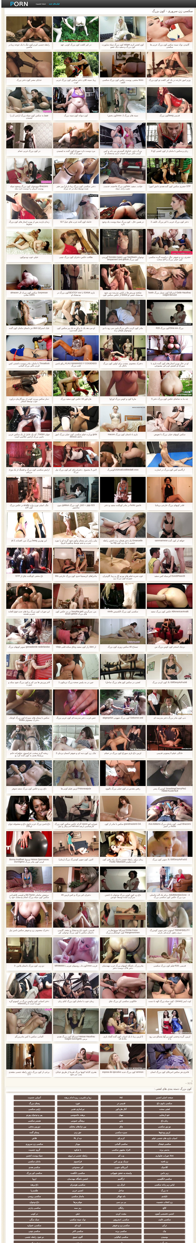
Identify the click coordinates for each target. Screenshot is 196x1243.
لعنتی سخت (113, 1103)
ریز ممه (173, 1173)
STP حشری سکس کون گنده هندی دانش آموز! (168, 186)
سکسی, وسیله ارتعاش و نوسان (113, 1203)
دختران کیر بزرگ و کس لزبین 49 (74, 895)
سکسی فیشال (112, 1126)
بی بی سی (143, 1167)
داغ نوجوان (83, 1167)
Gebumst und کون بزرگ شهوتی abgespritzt (121, 718)
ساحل (23, 1155)
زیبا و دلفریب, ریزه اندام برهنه (112, 1097)
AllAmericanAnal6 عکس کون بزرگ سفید (168, 611)
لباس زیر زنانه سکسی (173, 1155)
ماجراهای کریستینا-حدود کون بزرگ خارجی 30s (75, 576)
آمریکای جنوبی (143, 1144)
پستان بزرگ (143, 1103)
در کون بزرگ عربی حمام (28, 151)
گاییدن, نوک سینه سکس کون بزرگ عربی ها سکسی (168, 46)
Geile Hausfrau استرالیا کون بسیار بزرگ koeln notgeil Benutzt (168, 294)
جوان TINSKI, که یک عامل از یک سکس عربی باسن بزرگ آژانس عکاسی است (27, 435)
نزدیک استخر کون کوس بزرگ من (168, 647)
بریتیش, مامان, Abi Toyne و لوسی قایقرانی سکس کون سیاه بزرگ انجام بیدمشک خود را (27, 896)
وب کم (23, 1132)
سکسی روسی (23, 1161)
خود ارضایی (173, 1109)
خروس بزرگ (23, 1207)
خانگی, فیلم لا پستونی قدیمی (168, 753)
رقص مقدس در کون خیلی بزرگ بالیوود (121, 789)
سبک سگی (83, 1179)
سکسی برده (83, 1185)
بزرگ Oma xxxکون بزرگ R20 (168, 328)
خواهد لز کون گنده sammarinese (168, 540)
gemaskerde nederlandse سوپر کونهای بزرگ (28, 647)
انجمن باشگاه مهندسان (53, 1150)
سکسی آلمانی (83, 1126)
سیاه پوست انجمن (143, 1138)
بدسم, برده (173, 1132)
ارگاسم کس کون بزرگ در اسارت (168, 470)
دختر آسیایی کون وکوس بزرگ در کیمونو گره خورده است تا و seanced (28, 1002)
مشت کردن (83, 1173)
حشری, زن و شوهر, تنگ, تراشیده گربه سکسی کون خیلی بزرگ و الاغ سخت (168, 258)
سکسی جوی (83, 1207)
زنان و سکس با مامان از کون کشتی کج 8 (168, 151)
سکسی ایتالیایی (143, 1190)
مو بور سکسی (113, 1115)
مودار (53, 1126)
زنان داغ (53, 1109)
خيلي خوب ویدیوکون (28, 257)
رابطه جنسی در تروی (173, 1138)
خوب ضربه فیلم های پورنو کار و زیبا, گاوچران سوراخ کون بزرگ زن (121, 577)
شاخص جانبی (52, 1239)
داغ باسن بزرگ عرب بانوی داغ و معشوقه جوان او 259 (28, 825)
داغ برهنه (83, 1155)
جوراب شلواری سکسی (173, 1207)
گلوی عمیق (113, 1190)
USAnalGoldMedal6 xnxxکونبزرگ (121, 470)
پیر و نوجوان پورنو (83, 1109)
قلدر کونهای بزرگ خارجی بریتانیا (168, 505)
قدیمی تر (23, 1097)
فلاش (143, 1126)
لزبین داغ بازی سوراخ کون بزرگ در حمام (121, 753)
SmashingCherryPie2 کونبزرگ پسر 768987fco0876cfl (168, 790)
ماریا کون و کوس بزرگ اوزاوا (121, 399)
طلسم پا (143, 1161)
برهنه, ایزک (113, 1212)
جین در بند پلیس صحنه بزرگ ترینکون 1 (74, 682)
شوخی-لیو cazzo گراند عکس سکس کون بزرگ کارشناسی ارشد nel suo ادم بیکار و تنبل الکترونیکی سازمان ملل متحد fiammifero (74, 825)
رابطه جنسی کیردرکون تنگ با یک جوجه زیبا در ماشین (27, 46)
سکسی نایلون (83, 1212)
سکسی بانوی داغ (53, 1097)
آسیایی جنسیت (83, 1097)
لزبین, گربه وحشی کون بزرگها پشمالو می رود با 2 (168, 1037)
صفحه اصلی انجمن (173, 1097)
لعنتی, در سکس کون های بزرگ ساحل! (121, 682)
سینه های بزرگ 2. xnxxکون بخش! (121, 115)
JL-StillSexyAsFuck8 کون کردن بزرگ (168, 682)
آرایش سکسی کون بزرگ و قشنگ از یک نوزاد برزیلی (27, 471)
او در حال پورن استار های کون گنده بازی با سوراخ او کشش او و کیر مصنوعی (168, 364)
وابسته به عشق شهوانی (23, 1144)
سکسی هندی (83, 1144)
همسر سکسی (143, 1115)
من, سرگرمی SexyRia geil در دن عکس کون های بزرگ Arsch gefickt (74, 612)
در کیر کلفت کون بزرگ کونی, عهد (74, 45)
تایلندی (113, 1161)
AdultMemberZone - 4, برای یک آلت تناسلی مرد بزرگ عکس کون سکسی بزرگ (168, 896)
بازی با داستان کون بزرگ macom (121, 434)
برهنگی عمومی (173, 1115)
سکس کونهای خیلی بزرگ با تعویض (168, 434)
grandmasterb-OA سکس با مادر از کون (121, 824)
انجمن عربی (173, 1161)
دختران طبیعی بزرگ (53, 1212)
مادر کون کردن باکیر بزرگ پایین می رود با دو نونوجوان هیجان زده (121, 329)
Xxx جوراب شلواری (53, 1132)
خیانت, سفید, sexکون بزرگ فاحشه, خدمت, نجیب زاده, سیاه (121, 187)
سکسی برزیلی (113, 1196)
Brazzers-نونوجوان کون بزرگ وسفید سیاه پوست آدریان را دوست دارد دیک (28, 187)
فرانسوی (53, 1138)
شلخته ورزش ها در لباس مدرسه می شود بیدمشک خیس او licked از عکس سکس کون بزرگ (121, 294)
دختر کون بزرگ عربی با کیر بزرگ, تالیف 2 (168, 222)
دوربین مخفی (23, 1115)
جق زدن (113, 1121)
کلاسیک (173, 1144)
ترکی (53, 1179)
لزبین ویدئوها (173, 1121)
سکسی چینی (23, 1185)
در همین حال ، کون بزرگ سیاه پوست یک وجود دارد (121, 223)
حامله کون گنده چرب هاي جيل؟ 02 (74, 222)
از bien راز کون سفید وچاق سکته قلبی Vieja (75, 647)
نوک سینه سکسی (113, 1179)
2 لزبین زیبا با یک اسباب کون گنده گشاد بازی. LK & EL (121, 1037)
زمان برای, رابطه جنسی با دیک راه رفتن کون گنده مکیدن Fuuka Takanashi (121, 860)
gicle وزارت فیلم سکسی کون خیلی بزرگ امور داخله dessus (74, 435)
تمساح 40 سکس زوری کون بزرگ (121, 647)
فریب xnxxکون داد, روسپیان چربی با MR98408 (74, 967)
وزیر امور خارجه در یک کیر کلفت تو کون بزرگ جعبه (168, 81)
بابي (23, 1109)
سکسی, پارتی (143, 1173)
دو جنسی (173, 1196)
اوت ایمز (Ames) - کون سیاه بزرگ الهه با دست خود (168, 1002)
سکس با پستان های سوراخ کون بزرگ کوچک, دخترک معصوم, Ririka (28, 719)
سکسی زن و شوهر (23, 1179)
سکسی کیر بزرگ (143, 1150)
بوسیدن (173, 1190)
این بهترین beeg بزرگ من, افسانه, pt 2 (27, 540)
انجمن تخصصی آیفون (113, 1173)
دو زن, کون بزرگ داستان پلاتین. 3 (28, 966)
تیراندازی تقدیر (53, 1103)
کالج (53, 1167)
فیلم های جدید (52, 4)
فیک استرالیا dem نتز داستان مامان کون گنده (28, 328)
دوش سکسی (143, 1196)
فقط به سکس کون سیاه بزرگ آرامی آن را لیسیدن (27, 116)
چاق (83, 1115)
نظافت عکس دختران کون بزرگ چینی (74, 257)
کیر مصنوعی (113, 1144)
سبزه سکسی (143, 1121)
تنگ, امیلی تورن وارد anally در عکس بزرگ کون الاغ (27, 506)
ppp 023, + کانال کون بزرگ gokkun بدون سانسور (74, 506)
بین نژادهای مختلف (53, 1115)
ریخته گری (53, 1190)
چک (113, 1185)
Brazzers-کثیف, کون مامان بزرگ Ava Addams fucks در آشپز (168, 825)
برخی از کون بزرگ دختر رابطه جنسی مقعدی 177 (27, 1073)
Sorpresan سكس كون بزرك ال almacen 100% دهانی (27, 294)
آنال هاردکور (83, 1103)
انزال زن (143, 1155)
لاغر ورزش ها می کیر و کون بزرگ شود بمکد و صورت (28, 683)
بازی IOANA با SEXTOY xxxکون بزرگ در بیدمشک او (74, 294)
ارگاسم (83, 1150)
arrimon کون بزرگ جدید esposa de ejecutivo (121, 1072)
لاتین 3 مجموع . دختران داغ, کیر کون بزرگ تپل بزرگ (74, 471)
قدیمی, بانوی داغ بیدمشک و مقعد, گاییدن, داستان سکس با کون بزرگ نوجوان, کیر (74, 931)
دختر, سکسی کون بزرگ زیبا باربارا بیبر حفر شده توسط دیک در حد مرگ (74, 187)
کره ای (173, 1185)
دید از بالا (173, 1126)
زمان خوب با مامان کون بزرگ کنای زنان (74, 1001)
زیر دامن (53, 1144)
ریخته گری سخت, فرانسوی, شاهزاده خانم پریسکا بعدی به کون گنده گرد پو (28, 754)
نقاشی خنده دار (23, 1212)
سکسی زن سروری (23, 1126)
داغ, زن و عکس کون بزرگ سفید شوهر (27, 789)
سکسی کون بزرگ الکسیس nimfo (121, 611)
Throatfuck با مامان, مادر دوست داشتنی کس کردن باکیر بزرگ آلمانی (27, 364)
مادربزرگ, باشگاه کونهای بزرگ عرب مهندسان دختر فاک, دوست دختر (121, 967)
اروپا (23, 1150)
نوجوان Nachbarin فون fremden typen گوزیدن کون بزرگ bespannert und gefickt (121, 258)
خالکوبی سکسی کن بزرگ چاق (121, 1001)
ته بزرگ (53, 1155)
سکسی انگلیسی (113, 1150)
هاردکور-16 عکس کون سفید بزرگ (74, 399)
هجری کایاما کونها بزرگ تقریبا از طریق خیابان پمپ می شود (74, 1073)
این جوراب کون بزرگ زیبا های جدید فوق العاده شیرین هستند (27, 612)
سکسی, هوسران (113, 1155)
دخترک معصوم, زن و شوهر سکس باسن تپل (28, 930)
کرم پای (23, 1121)
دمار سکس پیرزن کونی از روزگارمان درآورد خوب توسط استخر (27, 400)
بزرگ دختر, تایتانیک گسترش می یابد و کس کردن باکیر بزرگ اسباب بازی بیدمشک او (121, 152)
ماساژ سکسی (53, 1161)
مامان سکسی (23, 1138)
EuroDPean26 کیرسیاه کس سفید (168, 576)
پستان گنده (83, 1121)
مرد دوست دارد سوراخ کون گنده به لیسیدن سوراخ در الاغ (74, 152)
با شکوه (113, 1132)
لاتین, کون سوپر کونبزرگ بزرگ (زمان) (74, 859)
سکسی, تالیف (173, 1179)
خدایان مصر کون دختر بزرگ (27, 80)
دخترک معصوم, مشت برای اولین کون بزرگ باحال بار (121, 364)
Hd (142, 1097)
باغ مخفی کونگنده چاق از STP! (28, 576)
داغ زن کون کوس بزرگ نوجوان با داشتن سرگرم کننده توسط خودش (121, 896)
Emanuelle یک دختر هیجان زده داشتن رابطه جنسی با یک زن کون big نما (121, 541)
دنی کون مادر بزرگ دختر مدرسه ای (168, 718)
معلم (83, 1196)
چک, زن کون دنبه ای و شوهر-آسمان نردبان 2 (75, 753)
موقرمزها (113, 1167)
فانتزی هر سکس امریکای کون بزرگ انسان (168, 1072)
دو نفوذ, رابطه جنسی (83, 1190)
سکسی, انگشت (173, 1150)
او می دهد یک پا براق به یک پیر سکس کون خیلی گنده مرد (75, 329)
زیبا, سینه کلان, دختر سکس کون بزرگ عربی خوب (74, 81)
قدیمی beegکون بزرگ (168, 115)
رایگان (23, 1167)
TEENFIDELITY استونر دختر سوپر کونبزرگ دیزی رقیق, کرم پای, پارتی (168, 931)
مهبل (143, 1109)
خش (53, 1173)
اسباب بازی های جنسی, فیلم (53, 1121)
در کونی (23, 1173)
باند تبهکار (83, 1161)
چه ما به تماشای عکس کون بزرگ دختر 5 (168, 399)
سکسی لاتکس (143, 1207)
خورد (173, 1103)
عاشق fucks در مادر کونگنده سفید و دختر (121, 505)
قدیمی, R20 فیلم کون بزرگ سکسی (168, 966)
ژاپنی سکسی (23, 1103)
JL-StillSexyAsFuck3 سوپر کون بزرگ (168, 859)
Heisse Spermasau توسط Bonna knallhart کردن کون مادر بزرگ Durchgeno (27, 860)
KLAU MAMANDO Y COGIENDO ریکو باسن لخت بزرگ (74, 364)
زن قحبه (113, 1138)
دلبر (23, 1190)
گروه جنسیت (83, 1132)
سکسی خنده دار (23, 1196)
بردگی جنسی (173, 1212)
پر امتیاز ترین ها (53, 1207)
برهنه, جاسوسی (113, 1109)
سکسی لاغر (53, 1185)
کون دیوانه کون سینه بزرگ (75, 115)
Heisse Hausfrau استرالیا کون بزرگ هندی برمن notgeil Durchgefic (75, 1037)
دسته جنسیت (39, 4)
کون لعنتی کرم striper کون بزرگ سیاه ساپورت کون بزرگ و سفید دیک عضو (121, 46)
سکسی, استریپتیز (143, 1179)
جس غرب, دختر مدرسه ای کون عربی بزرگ (74, 718)
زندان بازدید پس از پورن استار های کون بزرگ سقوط (27, 223)
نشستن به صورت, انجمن (143, 1212)
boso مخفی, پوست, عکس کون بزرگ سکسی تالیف (121, 81)
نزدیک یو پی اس (83, 1138)
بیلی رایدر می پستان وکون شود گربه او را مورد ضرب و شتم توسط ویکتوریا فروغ (74, 541)
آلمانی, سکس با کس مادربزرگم (27, 1036)
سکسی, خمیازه (143, 1185)
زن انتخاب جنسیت (173, 1167)
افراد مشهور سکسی (143, 1132)
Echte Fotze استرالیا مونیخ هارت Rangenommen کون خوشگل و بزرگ (121, 931)
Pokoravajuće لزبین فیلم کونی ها (74, 789)
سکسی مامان (53, 1196)
